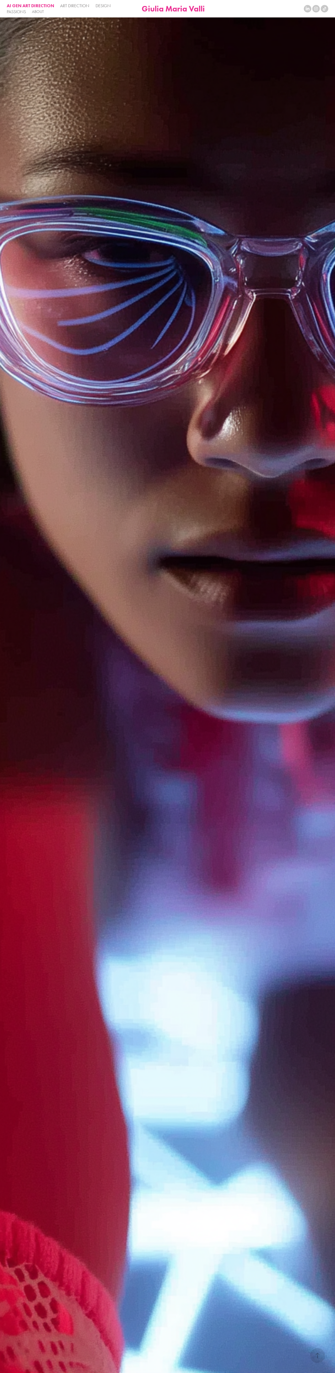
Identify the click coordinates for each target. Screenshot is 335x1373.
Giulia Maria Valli (173, 8)
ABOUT (38, 11)
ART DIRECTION (74, 5)
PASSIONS (16, 11)
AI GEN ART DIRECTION (30, 5)
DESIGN (103, 5)
